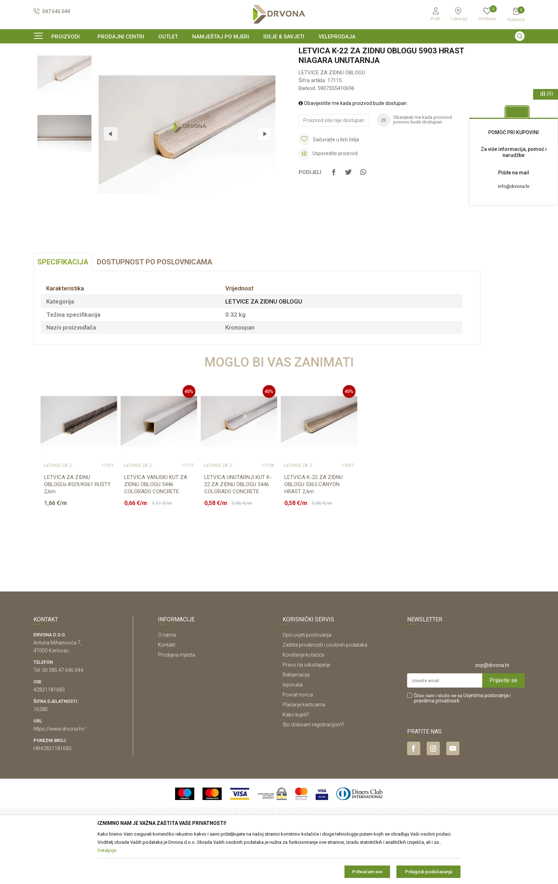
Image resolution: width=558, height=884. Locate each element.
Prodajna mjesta (176, 698)
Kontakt (166, 688)
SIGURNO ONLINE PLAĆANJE (278, 51)
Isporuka (292, 728)
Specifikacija (62, 305)
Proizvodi (43, 65)
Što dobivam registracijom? (313, 768)
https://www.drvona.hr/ (59, 772)
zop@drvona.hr (492, 708)
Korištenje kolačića (303, 698)
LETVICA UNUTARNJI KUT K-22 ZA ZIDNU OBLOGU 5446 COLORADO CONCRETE (238, 527)
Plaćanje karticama (304, 748)
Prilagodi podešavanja (428, 871)
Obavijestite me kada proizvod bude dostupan (353, 146)
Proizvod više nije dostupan (333, 164)
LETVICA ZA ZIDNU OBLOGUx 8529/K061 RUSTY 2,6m (77, 527)
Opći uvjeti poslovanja (307, 678)
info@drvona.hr (514, 186)
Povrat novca (298, 738)
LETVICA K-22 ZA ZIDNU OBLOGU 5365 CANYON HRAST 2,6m (313, 527)
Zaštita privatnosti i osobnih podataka (325, 688)
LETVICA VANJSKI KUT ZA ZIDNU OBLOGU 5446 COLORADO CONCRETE (155, 527)
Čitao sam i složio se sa (462, 741)
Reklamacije (296, 718)
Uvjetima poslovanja (486, 739)
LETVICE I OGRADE (77, 65)
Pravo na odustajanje (306, 708)
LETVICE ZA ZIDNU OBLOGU (130, 65)
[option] (279, 51)
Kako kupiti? (296, 758)
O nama (167, 678)
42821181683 (49, 733)
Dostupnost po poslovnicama (154, 305)
